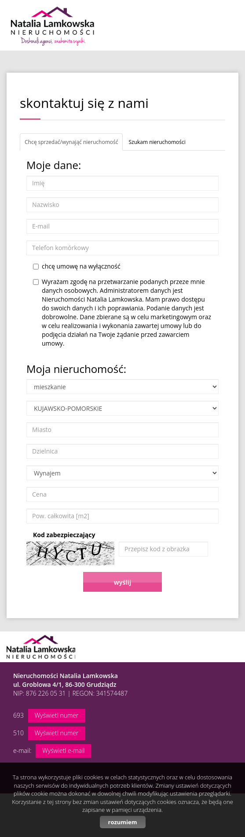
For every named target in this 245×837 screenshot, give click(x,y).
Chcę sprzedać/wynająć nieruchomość (71, 142)
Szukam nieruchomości (156, 142)
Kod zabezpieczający (64, 535)
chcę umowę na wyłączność (77, 266)
